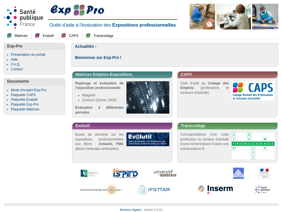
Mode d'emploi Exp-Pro (28, 90)
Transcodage (104, 36)
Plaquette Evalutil (24, 100)
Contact (17, 69)
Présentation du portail (28, 55)
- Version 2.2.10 (152, 209)
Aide (14, 60)
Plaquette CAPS (23, 95)
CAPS (73, 36)
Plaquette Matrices (25, 109)
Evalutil (48, 36)
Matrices (21, 36)
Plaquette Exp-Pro (25, 104)
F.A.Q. (15, 64)
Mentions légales (130, 209)
